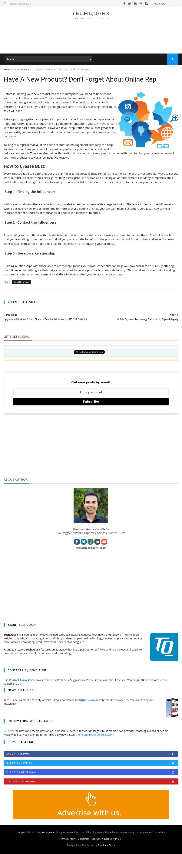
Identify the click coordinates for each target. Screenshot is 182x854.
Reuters (8, 731)
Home (7, 69)
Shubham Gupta (106, 845)
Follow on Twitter (91, 763)
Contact (95, 838)
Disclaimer (83, 838)
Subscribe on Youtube (91, 781)
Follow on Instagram (91, 772)
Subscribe (91, 401)
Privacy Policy (68, 838)
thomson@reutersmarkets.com (95, 734)
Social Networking (23, 69)
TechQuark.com (85, 700)
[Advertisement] (91, 42)
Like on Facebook (91, 753)
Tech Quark (48, 832)
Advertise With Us (111, 838)
